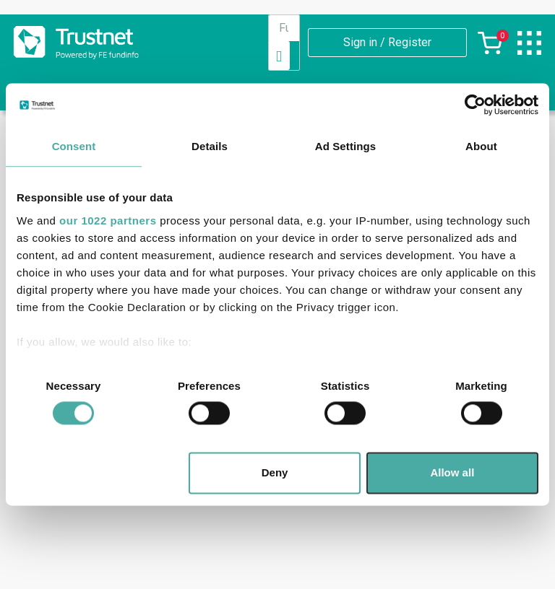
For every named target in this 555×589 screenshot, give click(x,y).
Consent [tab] (74, 146)
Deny (275, 473)
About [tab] (481, 146)
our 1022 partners (107, 220)
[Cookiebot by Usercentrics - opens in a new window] (475, 104)
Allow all (452, 473)
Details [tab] (210, 146)
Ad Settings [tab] (345, 146)
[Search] (279, 55)
